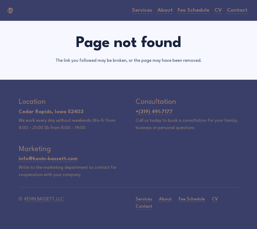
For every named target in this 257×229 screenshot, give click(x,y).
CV (215, 199)
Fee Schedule (192, 199)
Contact (144, 206)
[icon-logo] (10, 10)
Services (144, 199)
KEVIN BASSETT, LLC (44, 199)
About (165, 199)
